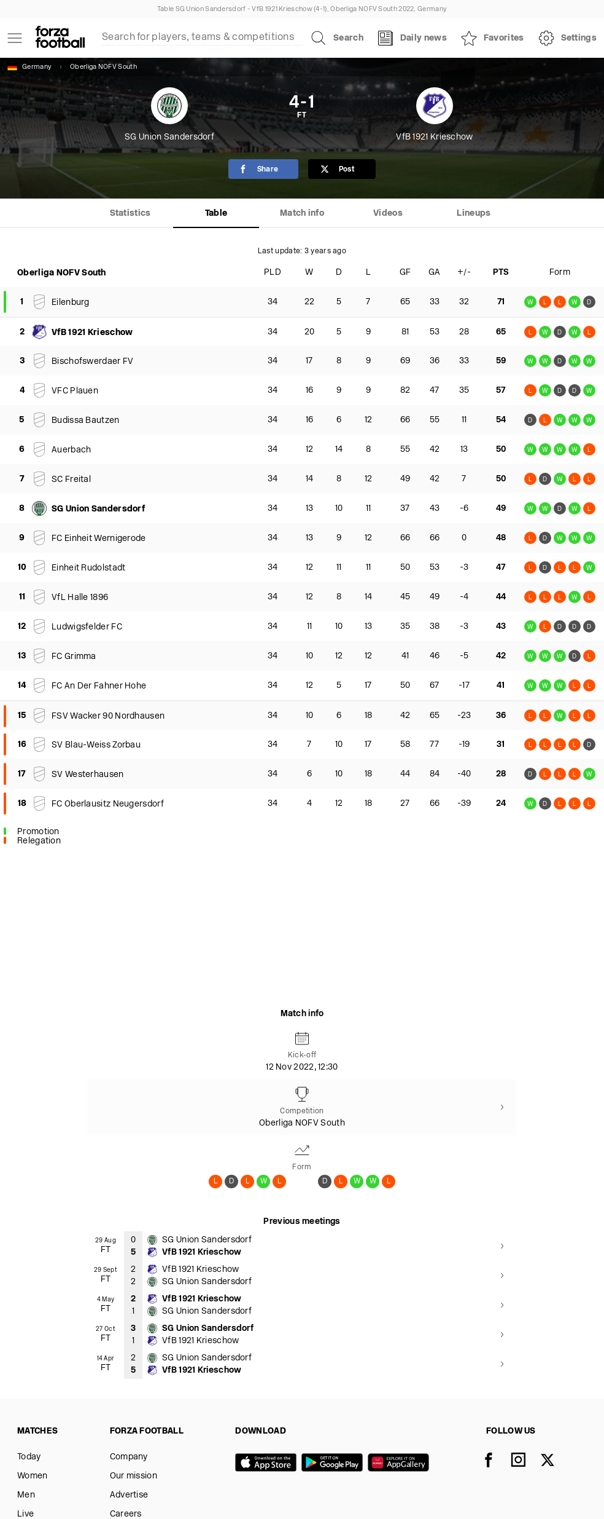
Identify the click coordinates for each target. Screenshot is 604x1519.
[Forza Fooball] (60, 38)
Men (26, 1495)
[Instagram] (525, 1461)
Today (29, 1457)
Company (129, 1457)
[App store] (268, 1464)
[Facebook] (496, 1461)
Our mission (133, 1476)
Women (32, 1476)
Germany (29, 67)
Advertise (129, 1495)
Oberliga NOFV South (103, 67)
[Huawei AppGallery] (401, 1464)
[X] (555, 1461)
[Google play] (334, 1464)
